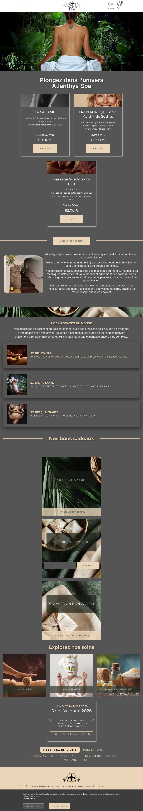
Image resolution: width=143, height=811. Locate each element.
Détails (45, 148)
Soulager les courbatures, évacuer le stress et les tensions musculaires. (71, 386)
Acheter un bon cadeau (71, 511)
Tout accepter (59, 806)
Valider (88, 565)
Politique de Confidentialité (80, 786)
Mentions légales (42, 786)
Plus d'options (33, 806)
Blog (102, 786)
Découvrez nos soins (71, 240)
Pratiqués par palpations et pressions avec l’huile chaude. (63, 415)
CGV (58, 786)
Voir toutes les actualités (71, 734)
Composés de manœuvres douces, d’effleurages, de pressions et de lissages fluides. (79, 356)
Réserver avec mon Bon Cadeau (71, 635)
